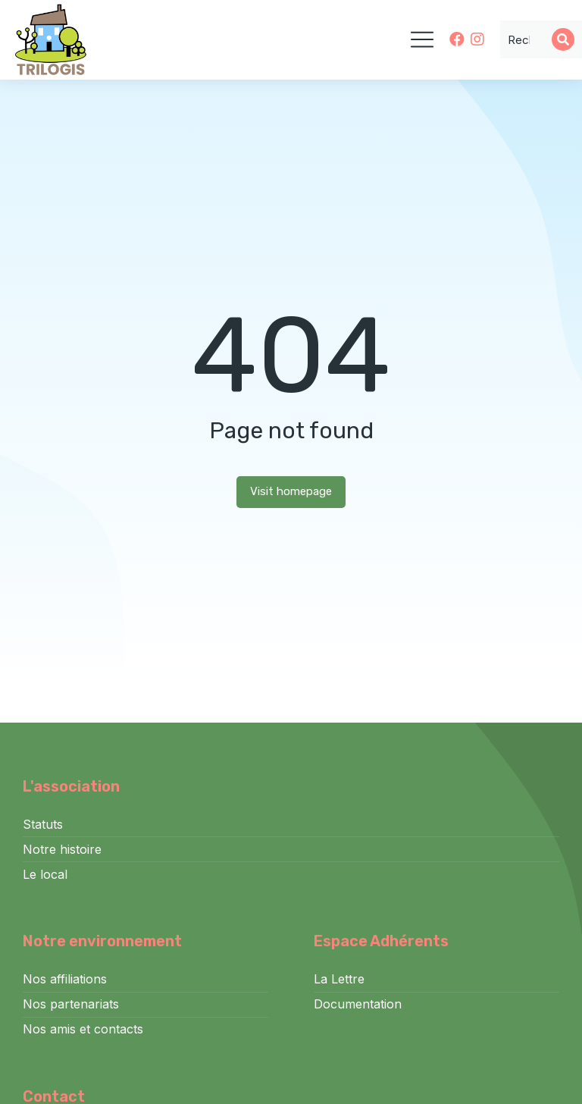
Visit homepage (291, 491)
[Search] (563, 39)
